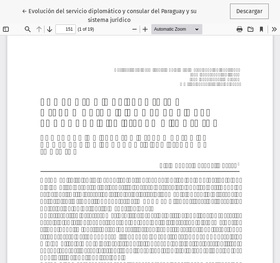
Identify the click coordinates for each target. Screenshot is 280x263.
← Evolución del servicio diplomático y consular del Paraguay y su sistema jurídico (109, 15)
